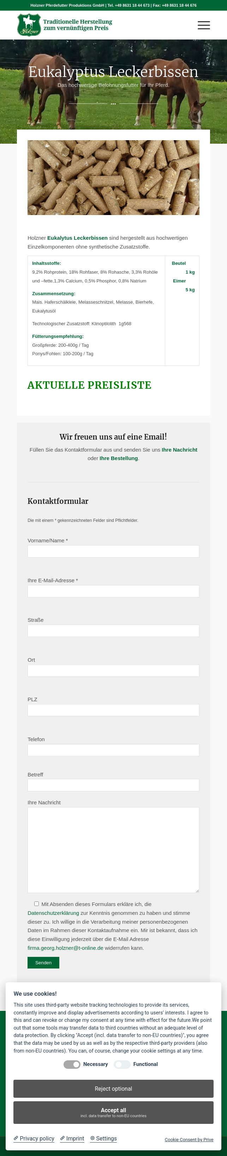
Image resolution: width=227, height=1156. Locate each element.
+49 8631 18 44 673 (132, 5)
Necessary (95, 1064)
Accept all (113, 1113)
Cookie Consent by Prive (189, 1139)
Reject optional (113, 1088)
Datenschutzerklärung (53, 913)
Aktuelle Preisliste (91, 385)
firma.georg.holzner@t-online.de (65, 948)
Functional (145, 1064)
